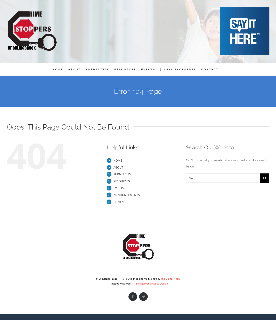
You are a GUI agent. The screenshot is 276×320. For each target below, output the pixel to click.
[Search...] (223, 178)
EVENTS (118, 188)
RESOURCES (121, 181)
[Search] (264, 178)
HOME (117, 160)
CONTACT (120, 202)
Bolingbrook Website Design (152, 283)
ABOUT (118, 167)
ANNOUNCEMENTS (126, 195)
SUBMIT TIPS (122, 174)
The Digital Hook (170, 278)
